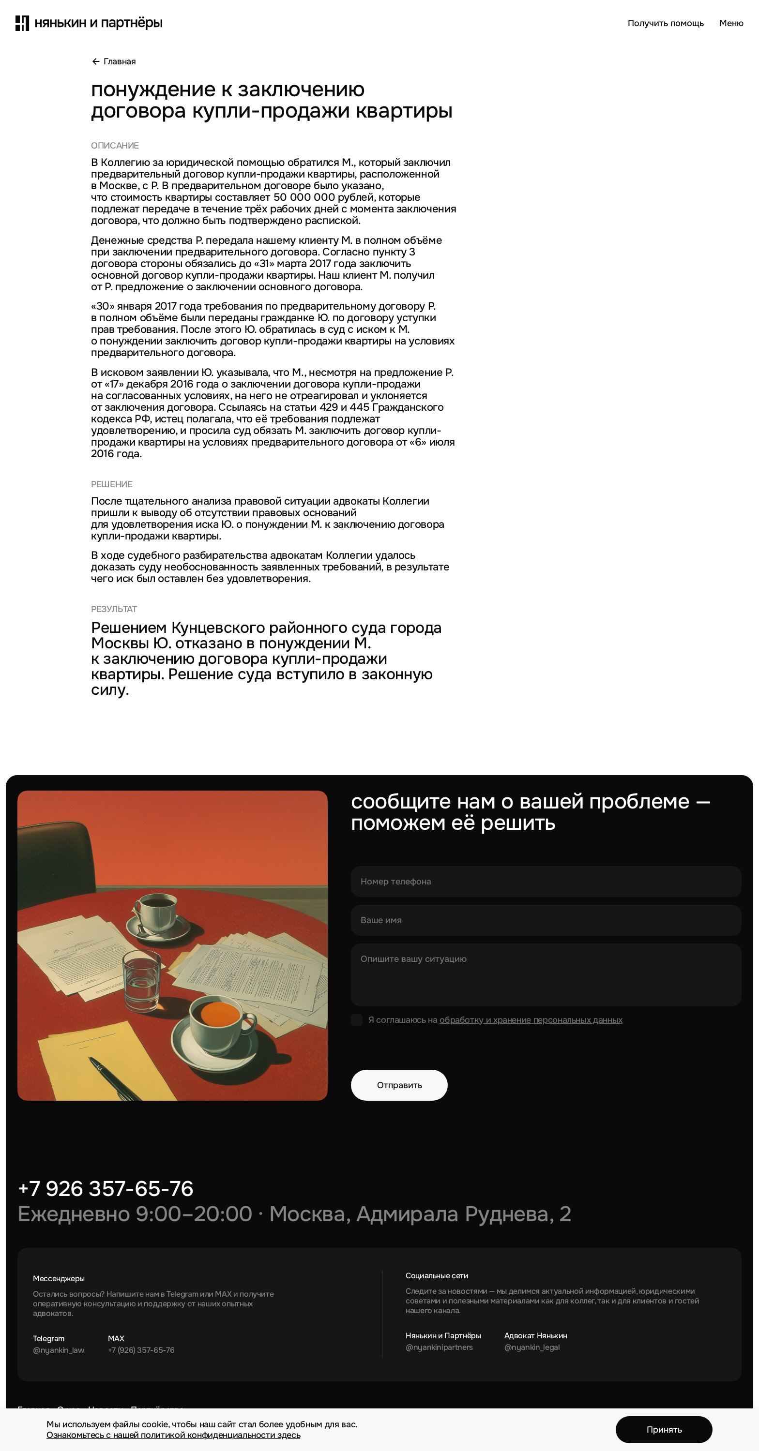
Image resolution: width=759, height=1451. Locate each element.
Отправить (399, 1085)
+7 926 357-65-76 (105, 1188)
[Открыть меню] (731, 23)
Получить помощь (666, 23)
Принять (664, 1429)
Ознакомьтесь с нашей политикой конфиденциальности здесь (173, 1435)
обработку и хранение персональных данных (531, 1020)
